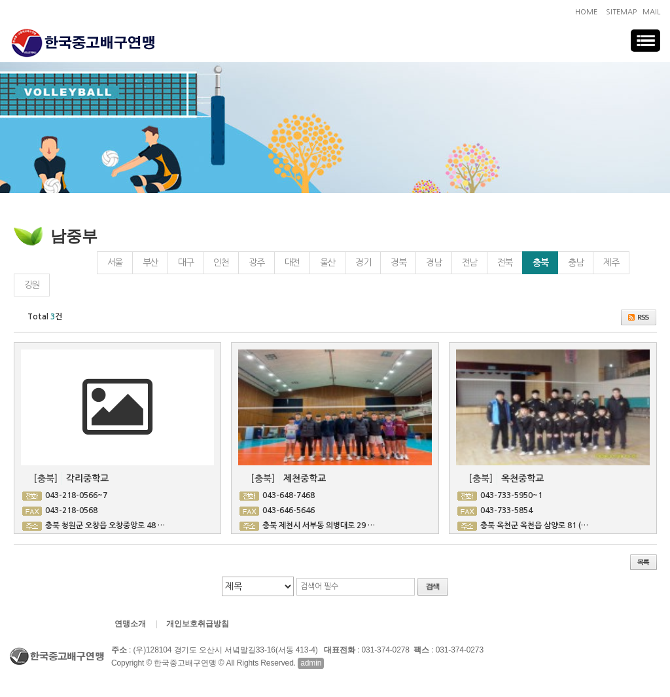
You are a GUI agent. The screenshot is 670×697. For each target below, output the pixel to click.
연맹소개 (130, 623)
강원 (31, 284)
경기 (362, 262)
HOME (586, 12)
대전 (292, 262)
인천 (220, 262)
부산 (150, 262)
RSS (638, 317)
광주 (256, 262)
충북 (535, 259)
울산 (327, 262)
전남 (469, 262)
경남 (433, 262)
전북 (504, 262)
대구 (185, 262)
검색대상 (0, 144)
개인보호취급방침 (197, 623)
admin (310, 663)
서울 (114, 262)
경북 (398, 262)
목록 (643, 562)
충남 (575, 262)
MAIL (651, 12)
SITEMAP (621, 12)
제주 (610, 262)
